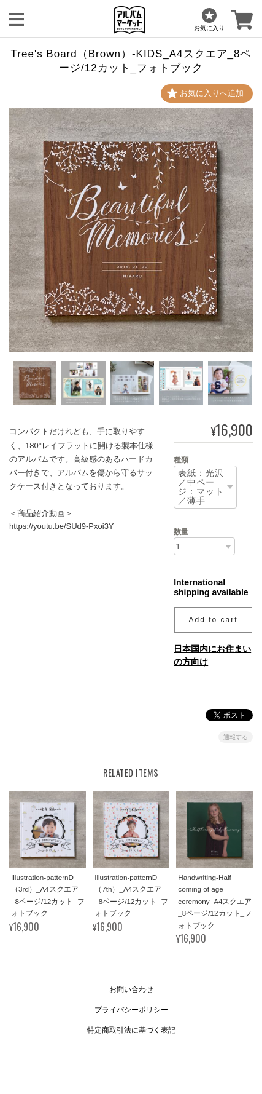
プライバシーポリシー (131, 1009)
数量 (181, 532)
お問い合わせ (131, 989)
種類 (181, 460)
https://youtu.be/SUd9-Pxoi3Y (61, 526)
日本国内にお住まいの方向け (212, 655)
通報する (235, 737)
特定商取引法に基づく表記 (131, 1030)
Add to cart (213, 620)
